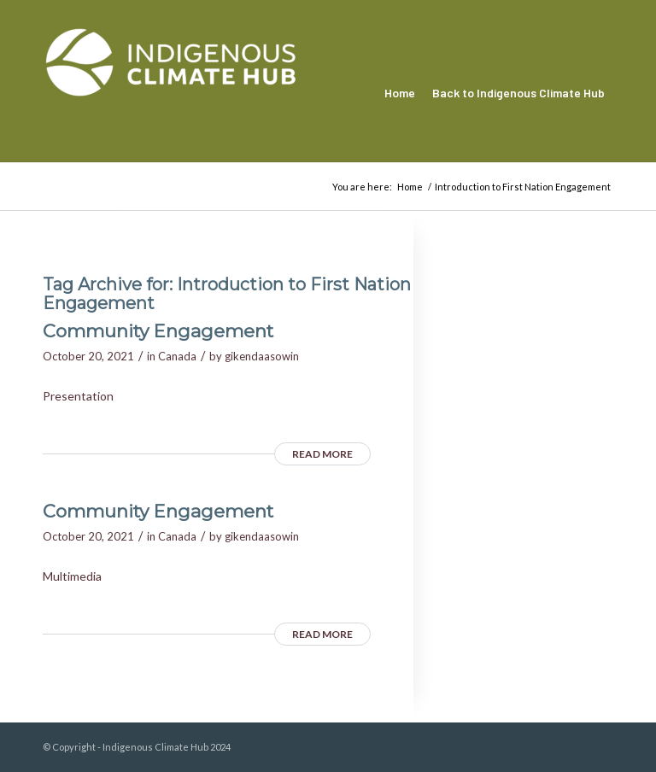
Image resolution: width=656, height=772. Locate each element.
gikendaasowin (262, 356)
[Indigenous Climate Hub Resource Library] (171, 93)
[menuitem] (400, 93)
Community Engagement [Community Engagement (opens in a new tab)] (158, 331)
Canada (177, 356)
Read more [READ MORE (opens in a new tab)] (322, 453)
